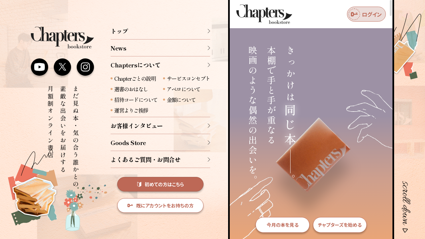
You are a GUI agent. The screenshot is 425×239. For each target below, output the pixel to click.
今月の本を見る (282, 224)
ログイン (365, 14)
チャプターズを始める (340, 224)
